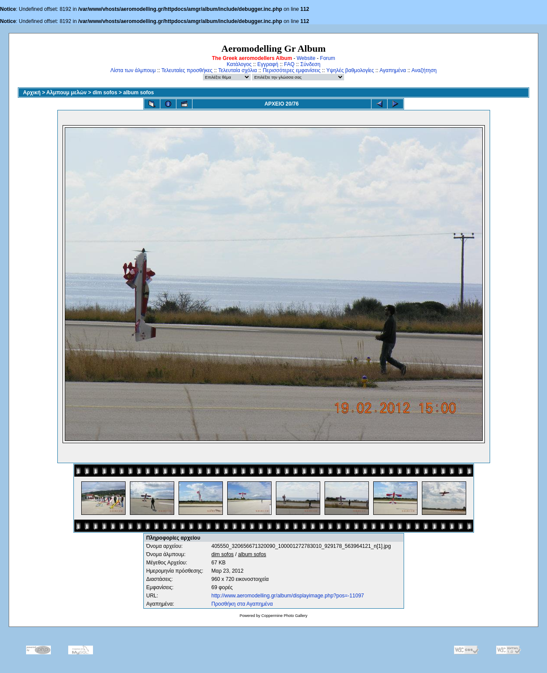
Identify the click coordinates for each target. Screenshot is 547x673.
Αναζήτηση (424, 70)
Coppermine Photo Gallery (284, 615)
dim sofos (105, 93)
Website (306, 58)
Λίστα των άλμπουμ (133, 70)
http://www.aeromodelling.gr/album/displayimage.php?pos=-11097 (288, 596)
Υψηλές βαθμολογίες (350, 70)
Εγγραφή (267, 64)
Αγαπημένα (392, 70)
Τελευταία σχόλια (237, 70)
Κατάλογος (239, 64)
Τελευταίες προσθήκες (186, 70)
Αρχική (31, 93)
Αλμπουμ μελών (66, 93)
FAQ (289, 64)
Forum (327, 58)
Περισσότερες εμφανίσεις (292, 70)
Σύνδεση (310, 64)
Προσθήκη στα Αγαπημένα (242, 604)
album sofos (138, 93)
